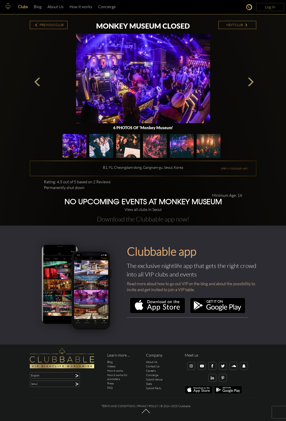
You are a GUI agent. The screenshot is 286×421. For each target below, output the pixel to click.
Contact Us (152, 366)
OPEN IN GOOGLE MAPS (234, 168)
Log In (270, 6)
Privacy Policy (147, 406)
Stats (149, 383)
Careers (151, 370)
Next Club (237, 25)
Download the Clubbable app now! (143, 219)
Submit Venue (154, 379)
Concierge (107, 6)
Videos (111, 366)
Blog (38, 6)
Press (110, 383)
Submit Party (153, 388)
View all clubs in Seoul (143, 209)
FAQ (110, 387)
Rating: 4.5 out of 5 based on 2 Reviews (77, 181)
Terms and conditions (118, 406)
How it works (81, 6)
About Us (55, 6)
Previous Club (49, 25)
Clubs (23, 6)
